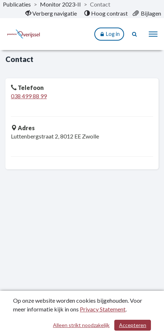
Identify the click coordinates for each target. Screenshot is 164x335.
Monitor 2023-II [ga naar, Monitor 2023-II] (60, 4)
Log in (109, 34)
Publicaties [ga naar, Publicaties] (17, 4)
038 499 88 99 (29, 95)
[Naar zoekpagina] (135, 34)
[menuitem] (51, 13)
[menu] (153, 34)
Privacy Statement (103, 309)
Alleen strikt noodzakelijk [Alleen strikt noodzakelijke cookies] (81, 325)
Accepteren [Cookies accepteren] (132, 325)
